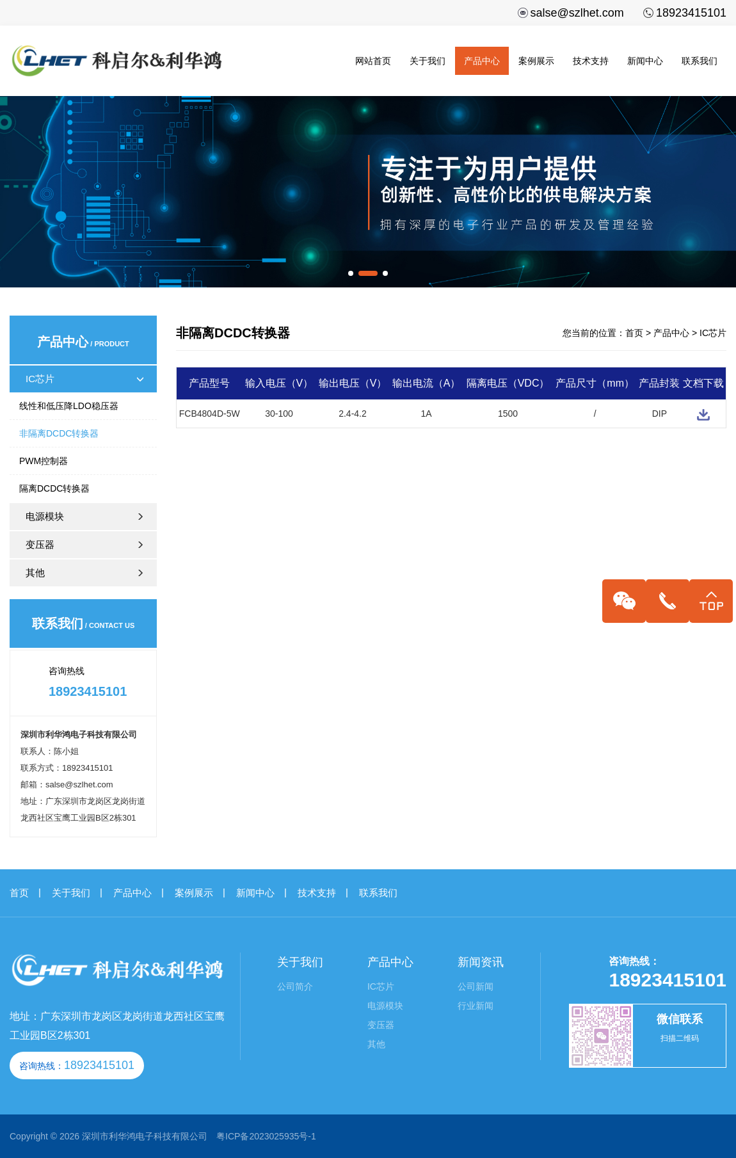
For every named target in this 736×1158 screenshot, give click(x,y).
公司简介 (295, 986)
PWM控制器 (43, 461)
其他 (90, 572)
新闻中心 (645, 61)
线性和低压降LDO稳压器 (68, 406)
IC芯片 (85, 379)
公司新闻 (475, 986)
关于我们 (427, 61)
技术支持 (591, 61)
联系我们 (699, 61)
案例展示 (536, 61)
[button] (350, 273)
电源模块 (90, 516)
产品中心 (482, 61)
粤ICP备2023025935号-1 (266, 1136)
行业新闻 (475, 1006)
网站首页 (373, 61)
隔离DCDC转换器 (54, 488)
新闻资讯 (481, 962)
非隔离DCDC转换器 (59, 433)
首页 (634, 333)
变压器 (90, 544)
